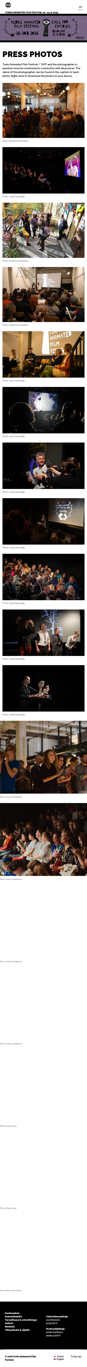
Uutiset (9, 1323)
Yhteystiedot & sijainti (17, 1330)
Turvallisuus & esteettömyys (21, 1320)
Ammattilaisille (13, 1316)
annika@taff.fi (53, 1335)
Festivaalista (12, 1313)
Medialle (10, 1326)
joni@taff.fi (51, 1323)
